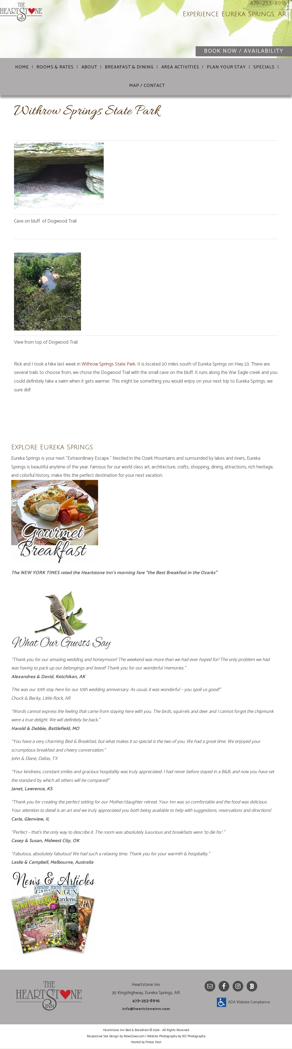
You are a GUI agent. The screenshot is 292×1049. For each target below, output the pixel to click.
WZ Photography (193, 1037)
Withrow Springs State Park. (109, 365)
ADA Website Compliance (249, 1003)
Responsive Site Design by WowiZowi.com (116, 1037)
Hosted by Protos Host (146, 1043)
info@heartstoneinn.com (146, 1009)
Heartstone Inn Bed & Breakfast (67, 31)
